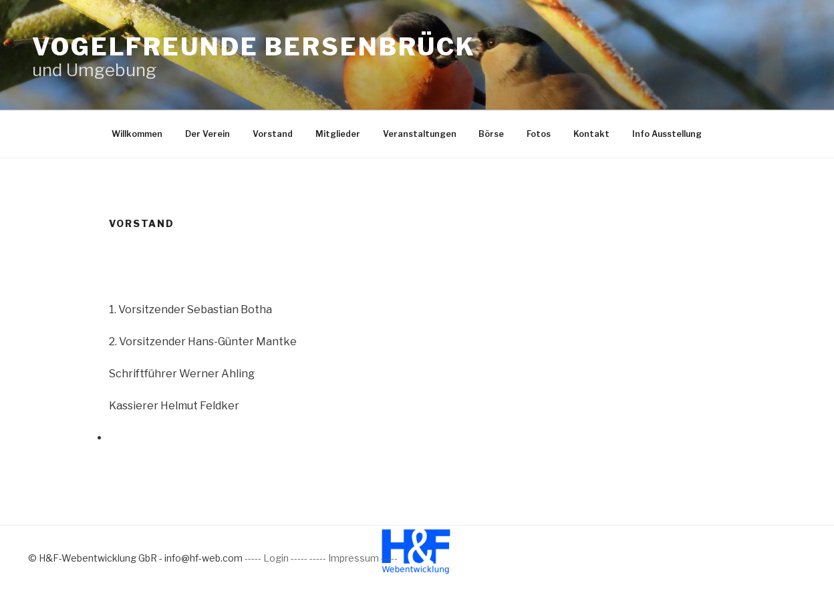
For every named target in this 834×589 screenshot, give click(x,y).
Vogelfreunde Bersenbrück (254, 46)
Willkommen (137, 134)
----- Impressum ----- (353, 558)
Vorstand (273, 134)
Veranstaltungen (419, 134)
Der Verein (207, 134)
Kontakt (591, 134)
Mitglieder (337, 134)
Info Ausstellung (667, 134)
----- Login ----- (276, 558)
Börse (491, 134)
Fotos (539, 134)
